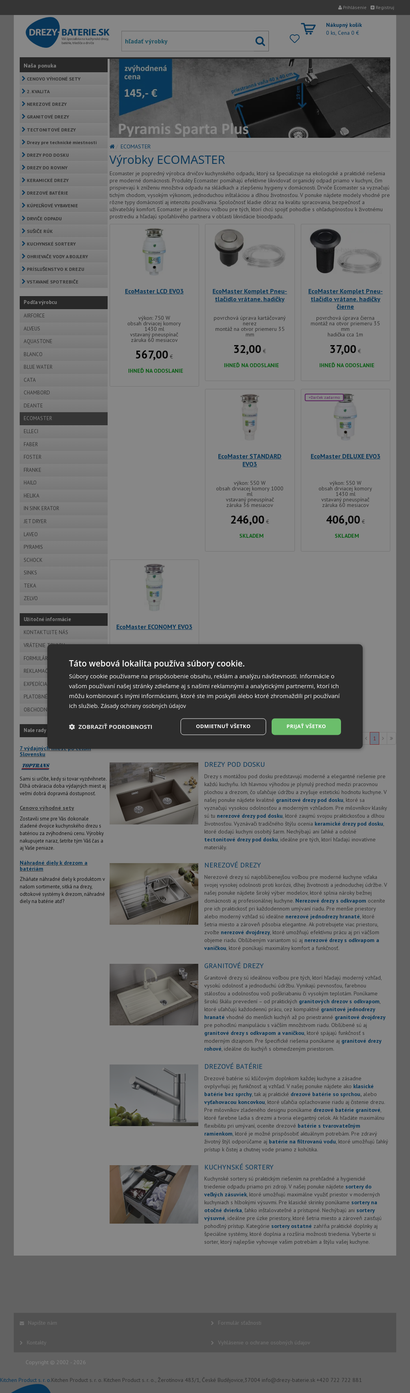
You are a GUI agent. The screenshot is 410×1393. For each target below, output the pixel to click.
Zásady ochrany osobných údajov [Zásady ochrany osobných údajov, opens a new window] (146, 705)
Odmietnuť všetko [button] (218, 726)
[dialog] (205, 696)
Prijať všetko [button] (305, 726)
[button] (111, 727)
